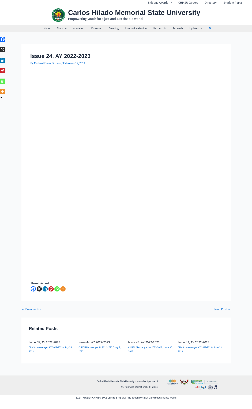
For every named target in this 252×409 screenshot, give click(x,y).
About (66, 28)
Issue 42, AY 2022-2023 (193, 342)
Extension (98, 28)
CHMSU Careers (190, 3)
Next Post (222, 309)
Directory (212, 3)
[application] (172, 2)
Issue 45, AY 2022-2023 (44, 342)
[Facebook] (33, 289)
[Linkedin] (45, 289)
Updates (190, 28)
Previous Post (32, 309)
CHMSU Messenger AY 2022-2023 (46, 347)
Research (174, 28)
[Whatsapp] (57, 289)
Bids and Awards (162, 2)
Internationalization (134, 28)
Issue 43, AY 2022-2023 (144, 342)
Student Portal (233, 3)
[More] (63, 289)
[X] (39, 289)
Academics (81, 28)
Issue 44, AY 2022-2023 (94, 342)
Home (52, 28)
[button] (204, 28)
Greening (114, 28)
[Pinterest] (51, 289)
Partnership (157, 28)
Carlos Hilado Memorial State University (134, 12)
